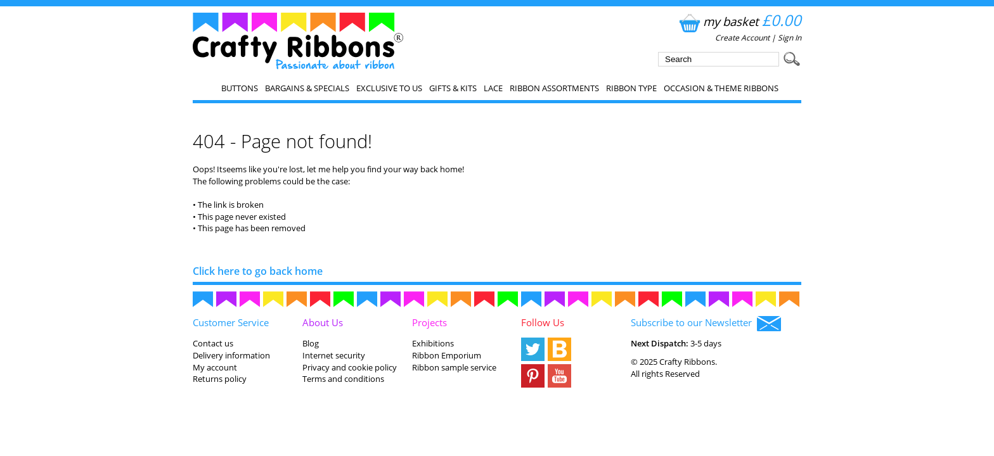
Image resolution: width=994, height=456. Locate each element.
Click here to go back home (258, 271)
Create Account (742, 37)
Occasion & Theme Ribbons (721, 88)
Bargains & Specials (307, 88)
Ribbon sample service (454, 367)
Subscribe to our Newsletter (706, 323)
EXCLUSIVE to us (389, 88)
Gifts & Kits (453, 88)
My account (215, 367)
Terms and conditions (343, 378)
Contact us (213, 343)
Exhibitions (433, 343)
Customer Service (231, 322)
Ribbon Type (631, 88)
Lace (493, 88)
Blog (310, 343)
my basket (738, 21)
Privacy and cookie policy (349, 367)
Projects (429, 322)
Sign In (789, 37)
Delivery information (231, 355)
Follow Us (542, 322)
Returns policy (220, 378)
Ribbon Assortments (554, 88)
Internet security (333, 355)
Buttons (239, 88)
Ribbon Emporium (446, 355)
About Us (322, 322)
